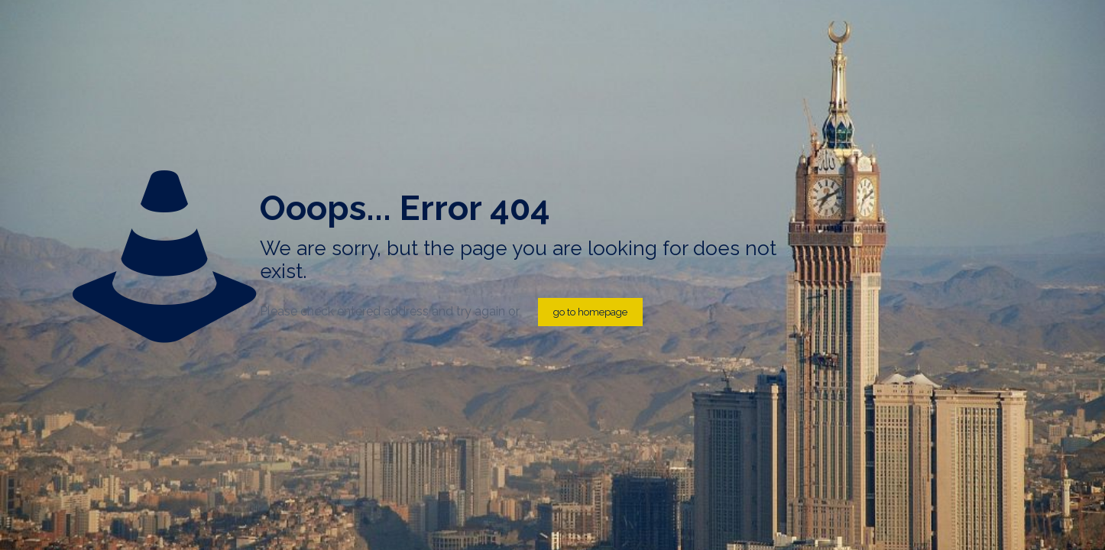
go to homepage (590, 312)
